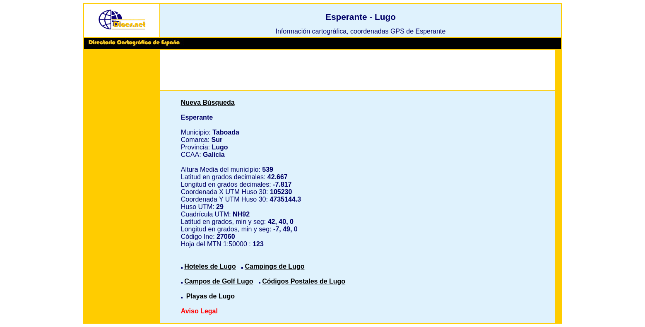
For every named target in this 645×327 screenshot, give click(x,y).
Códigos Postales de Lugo (303, 281)
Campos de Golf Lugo (218, 281)
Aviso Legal (199, 311)
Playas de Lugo (210, 296)
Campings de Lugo (274, 266)
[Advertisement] (122, 178)
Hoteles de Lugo (210, 266)
